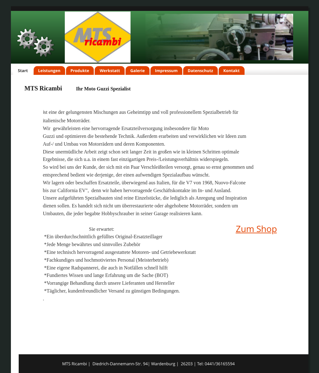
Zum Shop (256, 229)
